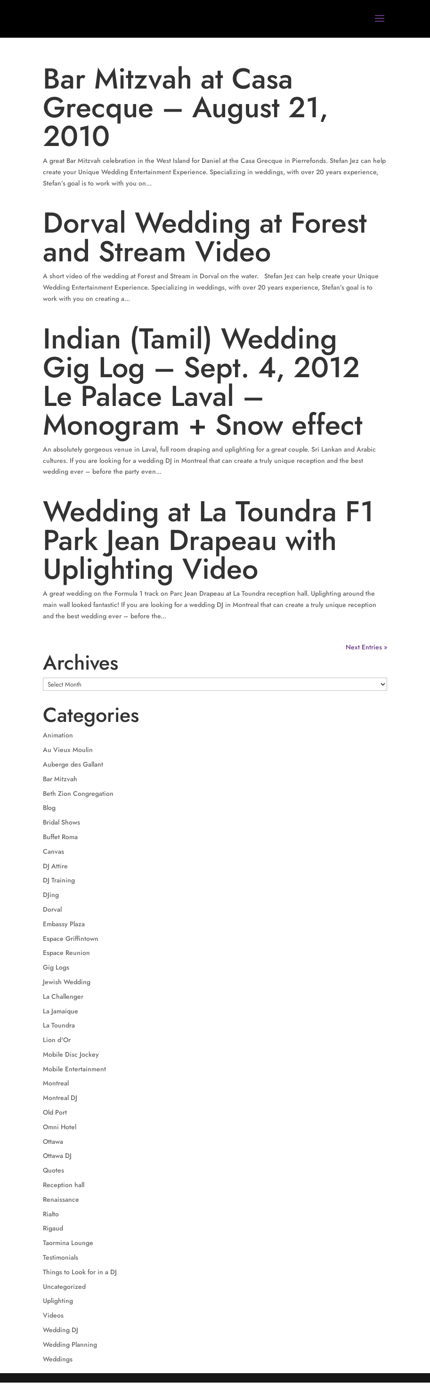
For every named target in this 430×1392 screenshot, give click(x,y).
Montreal (56, 1083)
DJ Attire (55, 866)
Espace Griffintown (70, 938)
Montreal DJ (60, 1097)
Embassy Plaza (64, 924)
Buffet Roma (60, 837)
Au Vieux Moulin (68, 749)
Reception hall (63, 1185)
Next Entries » (366, 647)
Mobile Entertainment (74, 1069)
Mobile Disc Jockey (71, 1054)
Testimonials (60, 1257)
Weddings (58, 1359)
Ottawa (53, 1141)
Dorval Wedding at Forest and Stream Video (205, 237)
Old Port (55, 1112)
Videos (53, 1315)
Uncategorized (64, 1286)
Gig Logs (56, 967)
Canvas (53, 851)
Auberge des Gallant (73, 764)
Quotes (53, 1170)
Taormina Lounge (68, 1242)
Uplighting (58, 1300)
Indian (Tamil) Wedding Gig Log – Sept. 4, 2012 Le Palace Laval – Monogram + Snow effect (203, 381)
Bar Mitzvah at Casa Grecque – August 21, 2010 (185, 107)
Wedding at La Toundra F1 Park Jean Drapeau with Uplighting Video (208, 540)
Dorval (52, 909)
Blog (49, 807)
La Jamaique (60, 1011)
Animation (58, 735)
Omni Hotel (59, 1127)
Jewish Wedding (66, 982)
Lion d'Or (57, 1039)
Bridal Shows (61, 822)
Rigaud (53, 1228)
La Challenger (63, 996)
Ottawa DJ (57, 1155)
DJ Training (59, 880)
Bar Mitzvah (60, 779)
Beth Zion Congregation (78, 793)
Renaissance (61, 1199)
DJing (51, 894)
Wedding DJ (60, 1330)
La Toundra (59, 1025)
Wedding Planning (70, 1344)
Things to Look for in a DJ (80, 1272)
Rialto (51, 1214)
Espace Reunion (66, 952)
